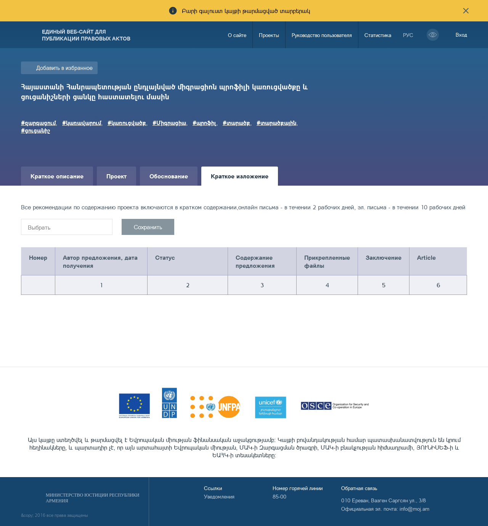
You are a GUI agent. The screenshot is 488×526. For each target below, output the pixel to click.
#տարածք (236, 122)
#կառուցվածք (127, 122)
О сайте (237, 35)
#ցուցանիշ (35, 130)
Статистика (377, 35)
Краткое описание (56, 176)
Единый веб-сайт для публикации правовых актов (86, 35)
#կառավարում (81, 122)
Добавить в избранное (64, 67)
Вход (461, 34)
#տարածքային (276, 122)
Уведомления (219, 496)
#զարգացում (38, 122)
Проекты (269, 35)
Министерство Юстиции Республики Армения (93, 497)
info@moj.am (414, 508)
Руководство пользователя (322, 35)
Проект (116, 176)
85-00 (279, 496)
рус (408, 35)
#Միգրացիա (169, 122)
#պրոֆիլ (204, 122)
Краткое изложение (239, 176)
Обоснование (168, 176)
